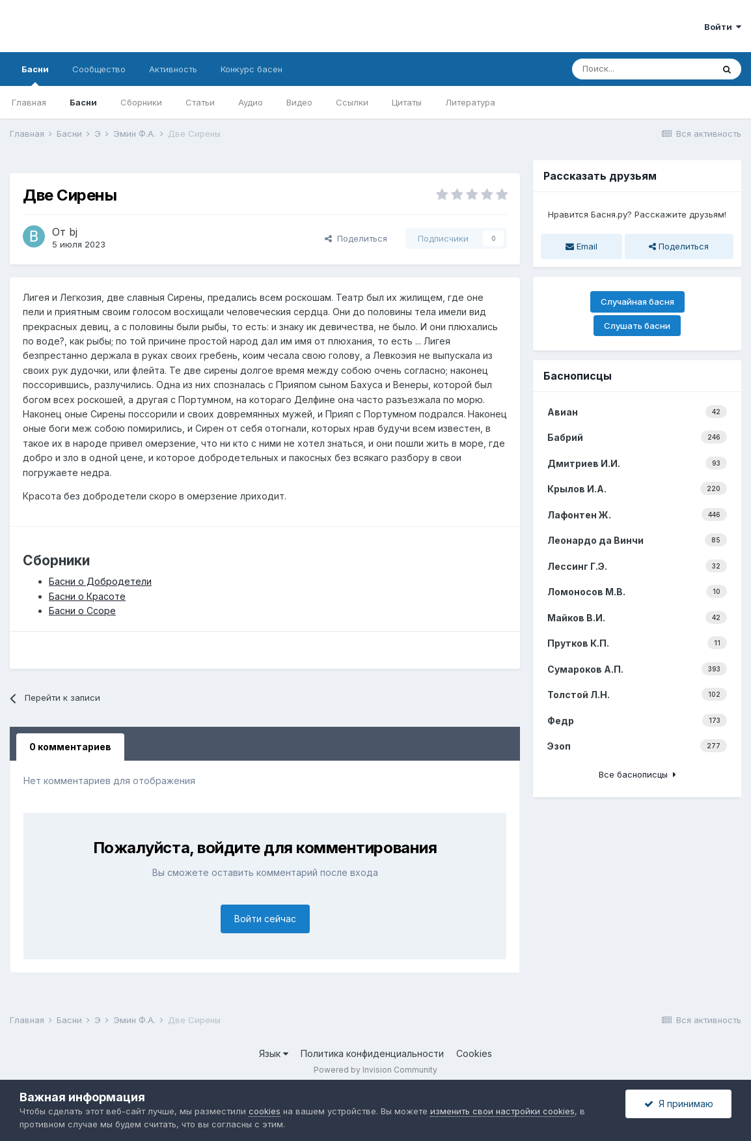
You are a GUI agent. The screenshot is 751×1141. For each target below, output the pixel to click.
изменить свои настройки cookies (502, 1111)
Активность (173, 69)
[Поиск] (642, 69)
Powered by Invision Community (375, 1070)
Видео (299, 102)
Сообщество (99, 69)
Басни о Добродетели (100, 581)
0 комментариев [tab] (70, 746)
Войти (722, 26)
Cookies (474, 1053)
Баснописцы (577, 375)
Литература (470, 102)
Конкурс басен (251, 69)
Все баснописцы (637, 774)
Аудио (250, 102)
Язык (273, 1053)
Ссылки (352, 102)
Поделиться (356, 238)
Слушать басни (637, 325)
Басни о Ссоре (82, 610)
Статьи (200, 102)
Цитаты (407, 102)
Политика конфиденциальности (372, 1053)
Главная (29, 102)
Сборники (141, 102)
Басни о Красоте (87, 596)
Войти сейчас (265, 918)
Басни (35, 75)
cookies (264, 1111)
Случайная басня (637, 301)
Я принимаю (678, 1103)
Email (581, 246)
